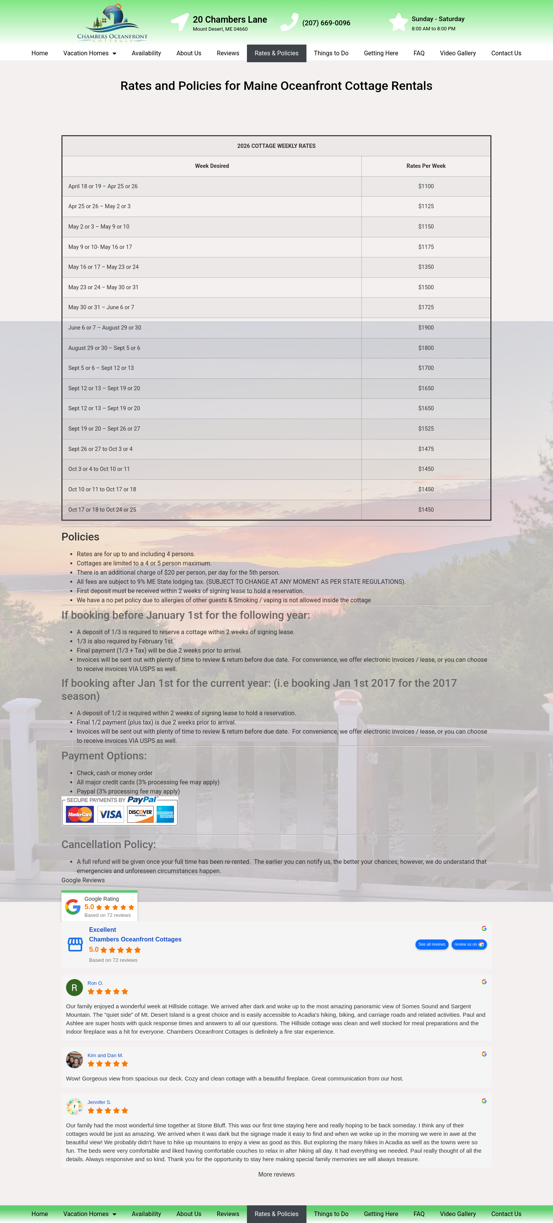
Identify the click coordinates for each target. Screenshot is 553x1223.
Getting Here (381, 53)
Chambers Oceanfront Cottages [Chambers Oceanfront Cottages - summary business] (135, 939)
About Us (188, 53)
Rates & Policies (276, 53)
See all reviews (432, 945)
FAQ (419, 53)
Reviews (228, 53)
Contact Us (506, 53)
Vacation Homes (89, 53)
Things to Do (331, 53)
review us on (466, 945)
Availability (146, 53)
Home (39, 53)
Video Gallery (458, 53)
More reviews (276, 1174)
